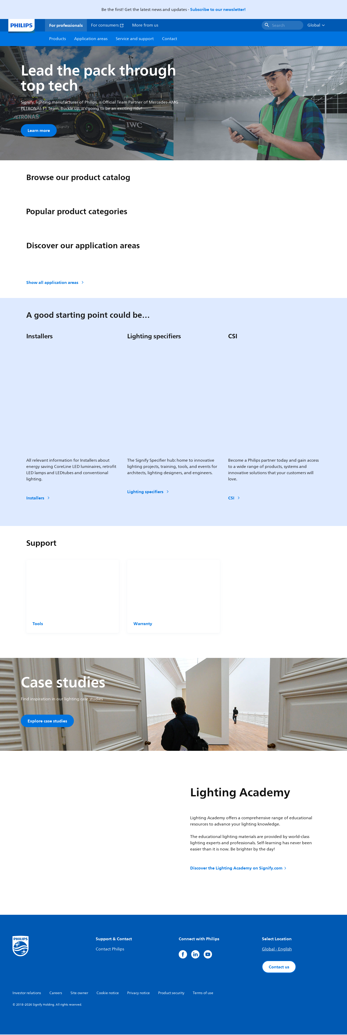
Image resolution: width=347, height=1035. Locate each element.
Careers (55, 993)
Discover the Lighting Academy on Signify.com (238, 868)
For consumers (107, 25)
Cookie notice (108, 993)
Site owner (79, 993)
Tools (38, 624)
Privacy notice (138, 993)
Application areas (90, 38)
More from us (145, 25)
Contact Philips (110, 949)
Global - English (277, 949)
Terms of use (203, 993)
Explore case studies (47, 721)
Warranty (142, 624)
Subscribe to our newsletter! (218, 9)
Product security (171, 993)
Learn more (39, 130)
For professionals (66, 25)
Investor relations (26, 993)
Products (57, 38)
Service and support (135, 38)
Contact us (279, 967)
